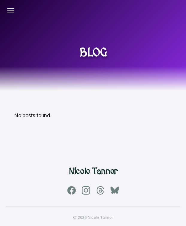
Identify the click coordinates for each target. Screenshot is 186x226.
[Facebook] (71, 190)
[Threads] (100, 190)
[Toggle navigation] (11, 10)
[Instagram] (86, 190)
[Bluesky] (115, 190)
